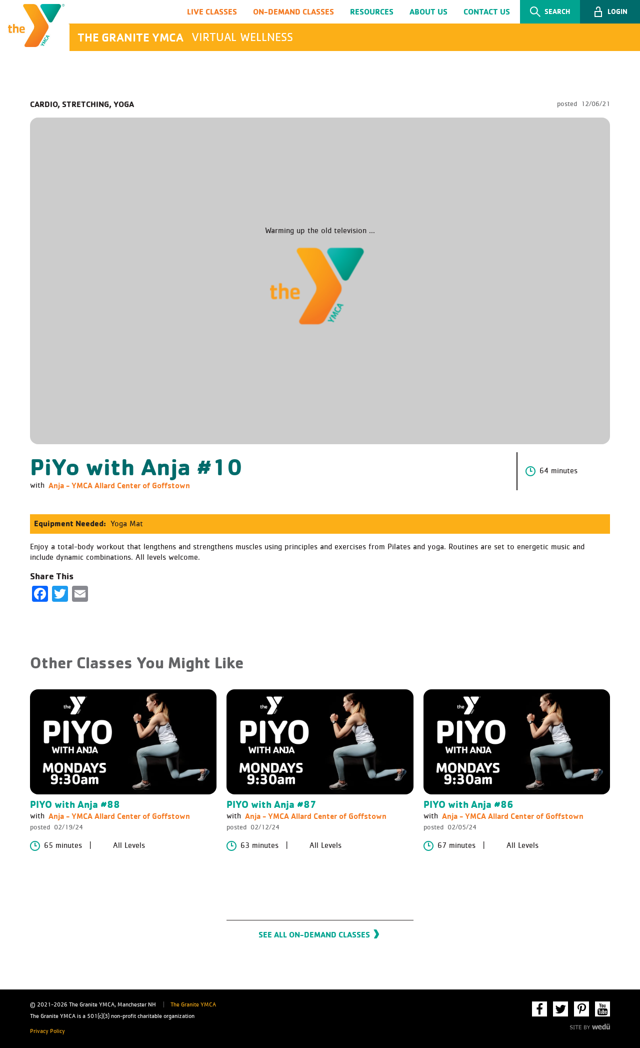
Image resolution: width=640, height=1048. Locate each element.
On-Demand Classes (293, 12)
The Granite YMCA (193, 1005)
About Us (429, 12)
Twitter (560, 1009)
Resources (372, 12)
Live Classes (212, 12)
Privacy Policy (47, 1031)
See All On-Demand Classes (314, 935)
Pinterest (581, 1009)
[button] (610, 12)
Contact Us (487, 12)
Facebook (539, 1009)
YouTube (602, 1009)
